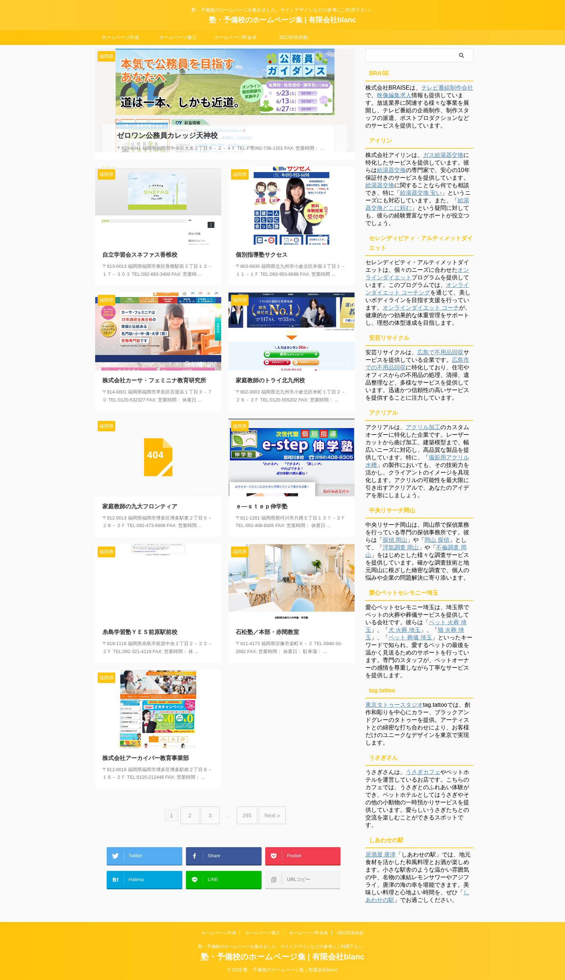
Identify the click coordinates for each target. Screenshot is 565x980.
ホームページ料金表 (235, 37)
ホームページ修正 (178, 37)
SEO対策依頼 (293, 37)
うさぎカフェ (423, 772)
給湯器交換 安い (421, 193)
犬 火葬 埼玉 (404, 630)
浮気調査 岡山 (401, 547)
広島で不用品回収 (440, 352)
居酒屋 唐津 (380, 854)
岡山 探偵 (436, 540)
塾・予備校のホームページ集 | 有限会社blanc (282, 20)
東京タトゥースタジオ (394, 705)
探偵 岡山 (395, 540)
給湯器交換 (391, 170)
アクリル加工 (423, 427)
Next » (267, 805)
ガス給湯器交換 (443, 155)
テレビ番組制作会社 (447, 88)
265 (245, 805)
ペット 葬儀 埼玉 (410, 637)
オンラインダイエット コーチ (421, 308)
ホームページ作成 (120, 37)
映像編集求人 (394, 95)
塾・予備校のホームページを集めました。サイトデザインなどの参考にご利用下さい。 (282, 946)
